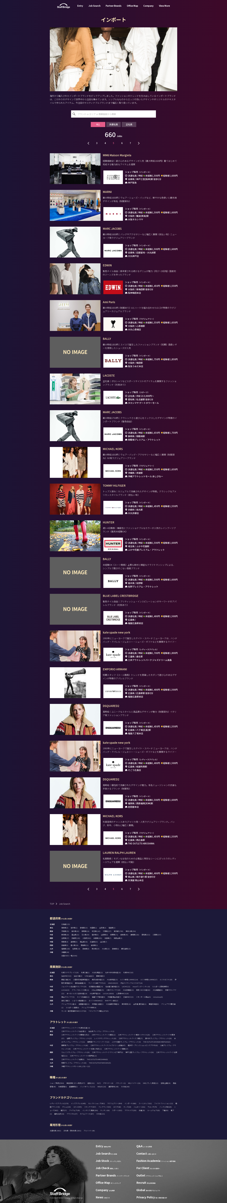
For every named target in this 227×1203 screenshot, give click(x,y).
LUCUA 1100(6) (108, 993)
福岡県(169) (65, 949)
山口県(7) (103, 942)
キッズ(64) (127, 1107)
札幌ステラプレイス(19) (70, 972)
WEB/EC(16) (101, 1086)
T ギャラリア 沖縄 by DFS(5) (99, 1011)
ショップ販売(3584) (57, 1083)
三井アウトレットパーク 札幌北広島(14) (75, 1028)
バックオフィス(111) (87, 1086)
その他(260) (125, 1086)
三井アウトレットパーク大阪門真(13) (83, 1056)
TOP (52, 903)
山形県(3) (102, 928)
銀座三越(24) (66, 979)
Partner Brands (113, 7)
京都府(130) (76, 938)
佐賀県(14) (76, 949)
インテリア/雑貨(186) (90, 1110)
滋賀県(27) (65, 938)
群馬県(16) (85, 931)
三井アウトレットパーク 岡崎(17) (116, 1049)
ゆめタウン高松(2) (111, 1000)
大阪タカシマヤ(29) (113, 990)
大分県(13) (106, 949)
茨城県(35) (65, 931)
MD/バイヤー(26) (134, 1083)
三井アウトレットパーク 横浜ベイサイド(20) (134, 1035)
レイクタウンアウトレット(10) (105, 1038)
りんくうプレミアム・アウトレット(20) (75, 1052)
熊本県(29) (95, 949)
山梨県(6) (104, 934)
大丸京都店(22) (128, 990)
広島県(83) (94, 942)
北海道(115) (65, 924)
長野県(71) (114, 934)
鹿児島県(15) (126, 949)
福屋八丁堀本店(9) (98, 997)
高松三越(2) (65, 1000)
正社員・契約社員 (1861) (73, 1130)
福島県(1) (112, 928)
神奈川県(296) (131, 931)
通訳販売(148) (113, 1086)
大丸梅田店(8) (158, 990)
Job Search (94, 7)
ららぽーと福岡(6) (72, 1007)
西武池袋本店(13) (98, 979)
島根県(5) (74, 942)
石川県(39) (85, 934)
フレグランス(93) (104, 1107)
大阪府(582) (87, 938)
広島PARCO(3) (128, 997)
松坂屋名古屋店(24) (96, 986)
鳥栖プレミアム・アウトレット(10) (73, 1063)
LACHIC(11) (126, 986)
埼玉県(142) (96, 931)
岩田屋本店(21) (84, 1004)
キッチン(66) (105, 1110)
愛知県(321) (146, 934)
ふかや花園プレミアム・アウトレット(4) (126, 1042)
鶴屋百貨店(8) (154, 1004)
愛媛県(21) (84, 945)
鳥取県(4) (64, 942)
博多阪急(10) (126, 1004)
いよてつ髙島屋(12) (79, 1000)
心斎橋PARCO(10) (122, 993)
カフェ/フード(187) (87, 1114)
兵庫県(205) (98, 938)
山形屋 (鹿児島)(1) (139, 1004)
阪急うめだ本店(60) (143, 990)
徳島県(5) (64, 945)
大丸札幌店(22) (97, 972)
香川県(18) (74, 945)
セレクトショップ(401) (96, 1103)
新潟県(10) (65, 934)
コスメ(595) (77, 1107)
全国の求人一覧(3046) (69, 955)
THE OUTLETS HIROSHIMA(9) (97, 1059)
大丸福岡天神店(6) (112, 1004)
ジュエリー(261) (139, 1107)
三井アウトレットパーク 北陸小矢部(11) (87, 1049)
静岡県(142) (135, 934)
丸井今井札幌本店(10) (113, 972)
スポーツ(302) (117, 1110)
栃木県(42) (75, 931)
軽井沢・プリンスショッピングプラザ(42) (143, 1045)
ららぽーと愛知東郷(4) (160, 986)
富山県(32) (75, 934)
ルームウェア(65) (153, 1110)
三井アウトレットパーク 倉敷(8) (72, 1059)
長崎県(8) (86, 949)
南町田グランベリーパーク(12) (98, 1042)
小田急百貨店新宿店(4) (81, 979)
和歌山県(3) (118, 938)
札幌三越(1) (85, 972)
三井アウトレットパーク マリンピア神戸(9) (107, 1052)
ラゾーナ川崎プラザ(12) (97, 983)
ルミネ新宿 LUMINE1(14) (129, 979)
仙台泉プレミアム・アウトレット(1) (101, 1031)
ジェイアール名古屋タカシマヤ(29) (73, 986)
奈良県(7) (108, 938)
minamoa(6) (158, 997)
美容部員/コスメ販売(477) (75, 1083)
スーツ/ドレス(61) (145, 1103)
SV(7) (99, 1083)
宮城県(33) (84, 928)
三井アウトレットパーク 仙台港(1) (73, 1031)
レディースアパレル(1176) (59, 1103)
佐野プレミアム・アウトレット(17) (79, 1038)
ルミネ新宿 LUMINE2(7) (148, 979)
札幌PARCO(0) (128, 972)
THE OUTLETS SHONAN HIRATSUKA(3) (157, 1042)
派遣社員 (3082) (55, 1130)
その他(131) (100, 1114)
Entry (80, 7)
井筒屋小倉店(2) (98, 1004)
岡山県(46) (84, 942)
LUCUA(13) (65, 990)
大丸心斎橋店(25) (97, 990)
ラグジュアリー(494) (114, 1103)
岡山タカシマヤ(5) (68, 997)
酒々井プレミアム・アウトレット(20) (158, 1038)
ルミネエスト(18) (166, 979)
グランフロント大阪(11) (80, 990)
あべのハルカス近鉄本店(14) (77, 993)
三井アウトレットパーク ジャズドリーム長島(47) (107, 1045)
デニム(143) (66, 1107)
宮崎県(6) (115, 949)
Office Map (132, 7)
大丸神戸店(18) (95, 993)
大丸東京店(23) (112, 979)
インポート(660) (130, 1103)
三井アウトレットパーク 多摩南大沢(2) (75, 1035)
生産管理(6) (62, 1086)
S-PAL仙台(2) (89, 976)
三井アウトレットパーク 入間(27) (131, 1038)
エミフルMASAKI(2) (95, 1000)
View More (164, 7)
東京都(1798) (118, 931)
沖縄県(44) (65, 952)
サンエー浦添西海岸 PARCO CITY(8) (73, 1011)
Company (148, 7)
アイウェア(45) (74, 1110)
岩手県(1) (74, 928)
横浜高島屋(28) (80, 983)
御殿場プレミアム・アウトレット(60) (74, 1045)
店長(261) (91, 1083)
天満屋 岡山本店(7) (114, 997)
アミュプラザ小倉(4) (68, 1004)
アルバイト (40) (89, 1130)
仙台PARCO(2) (66, 976)
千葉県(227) (107, 931)
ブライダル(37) (72, 1114)
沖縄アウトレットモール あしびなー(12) (75, 1066)
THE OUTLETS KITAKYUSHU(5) (100, 1063)
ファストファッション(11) (163, 1103)
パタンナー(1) (121, 1083)
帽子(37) (64, 1110)
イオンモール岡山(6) (143, 997)
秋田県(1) (93, 928)
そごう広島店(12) (83, 997)
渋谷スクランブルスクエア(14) (131, 983)
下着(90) (165, 1110)
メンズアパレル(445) (78, 1103)
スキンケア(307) (90, 1107)
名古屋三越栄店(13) (112, 986)
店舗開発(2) (73, 1086)
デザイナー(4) (108, 1083)
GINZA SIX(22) (113, 983)
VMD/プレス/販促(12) (150, 1083)
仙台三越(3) (78, 976)
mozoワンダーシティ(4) (141, 986)
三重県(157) (157, 934)
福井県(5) (95, 934)
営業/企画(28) (166, 1083)
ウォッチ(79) (152, 1107)
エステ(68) (117, 1107)
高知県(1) (94, 945)
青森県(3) (64, 928)
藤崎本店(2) (100, 976)
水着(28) (142, 1110)
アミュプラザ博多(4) (89, 1007)
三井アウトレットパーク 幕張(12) (104, 1035)
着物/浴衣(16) (59, 1114)
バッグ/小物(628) (165, 1107)
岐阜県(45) (124, 934)
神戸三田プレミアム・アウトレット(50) (140, 1052)
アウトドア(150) (130, 1110)
